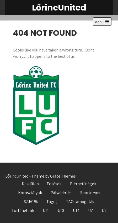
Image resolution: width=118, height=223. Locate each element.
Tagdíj (51, 201)
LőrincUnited (59, 7)
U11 (46, 210)
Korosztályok (30, 192)
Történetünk (23, 210)
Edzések (54, 183)
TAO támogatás (80, 201)
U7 (90, 210)
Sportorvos (90, 192)
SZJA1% (31, 201)
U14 (76, 210)
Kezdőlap (30, 183)
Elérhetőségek (83, 183)
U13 (61, 210)
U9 (104, 210)
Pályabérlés (61, 192)
